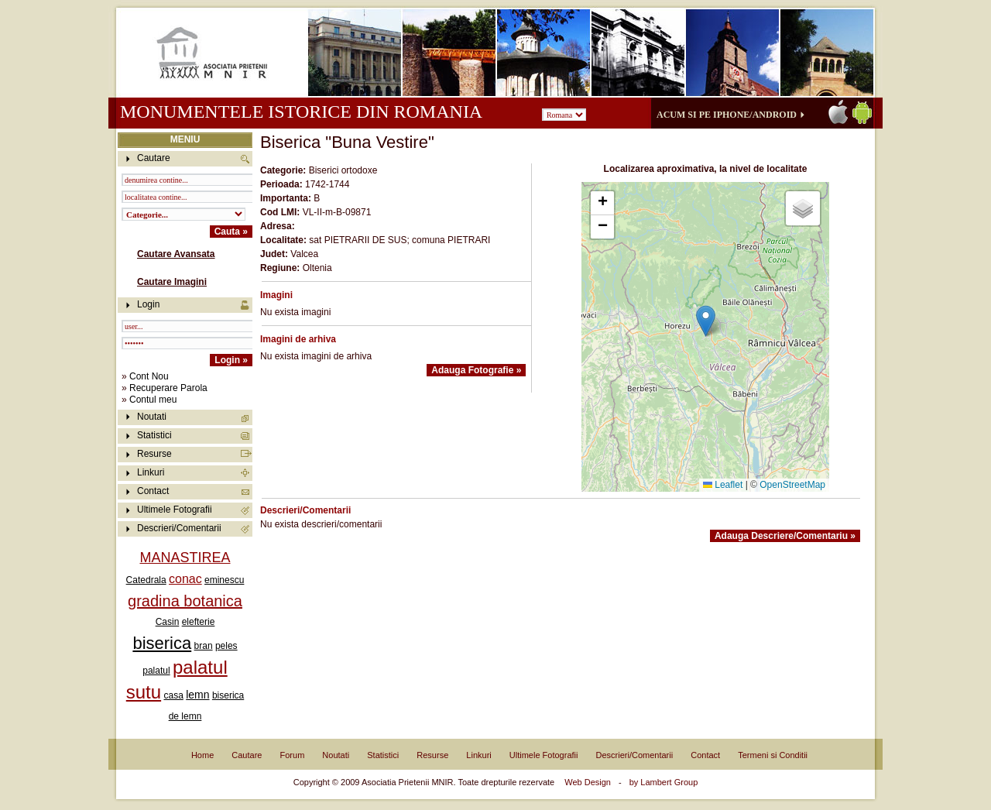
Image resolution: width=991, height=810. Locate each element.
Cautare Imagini (172, 281)
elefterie (198, 621)
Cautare (246, 755)
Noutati (151, 416)
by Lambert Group (663, 782)
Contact (153, 491)
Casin (168, 621)
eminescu (224, 580)
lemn (197, 694)
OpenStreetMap (792, 484)
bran (203, 645)
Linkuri (150, 472)
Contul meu (153, 399)
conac (185, 578)
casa (173, 695)
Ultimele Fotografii (174, 509)
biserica (161, 643)
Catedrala (146, 580)
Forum (292, 755)
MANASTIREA (184, 557)
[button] (705, 321)
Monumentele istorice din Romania (301, 111)
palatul (156, 670)
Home (202, 755)
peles (226, 645)
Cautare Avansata (176, 254)
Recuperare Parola (168, 388)
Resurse (154, 453)
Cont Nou (149, 376)
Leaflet (722, 484)
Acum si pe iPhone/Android (727, 114)
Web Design (587, 782)
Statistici (154, 435)
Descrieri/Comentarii (179, 528)
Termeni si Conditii (773, 755)
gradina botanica (185, 600)
